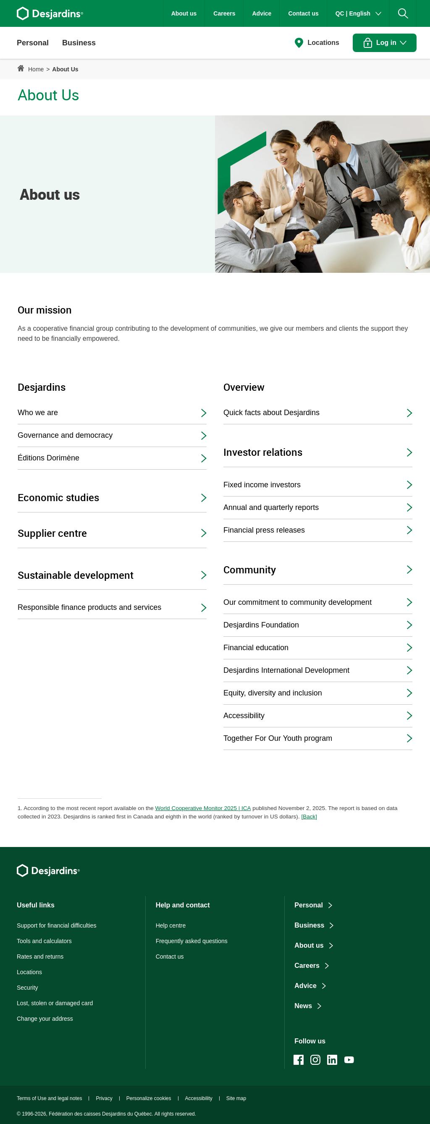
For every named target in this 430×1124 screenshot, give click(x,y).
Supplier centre (52, 533)
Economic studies (58, 497)
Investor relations (262, 452)
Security (27, 987)
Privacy (104, 1098)
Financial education (255, 647)
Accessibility (244, 715)
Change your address (45, 1018)
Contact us (303, 13)
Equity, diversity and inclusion (272, 693)
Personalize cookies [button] (148, 1098)
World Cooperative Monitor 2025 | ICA (203, 808)
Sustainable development (76, 575)
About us (184, 13)
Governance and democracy (65, 435)
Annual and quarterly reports (271, 507)
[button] (32, 43)
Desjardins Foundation (261, 625)
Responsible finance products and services (89, 607)
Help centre (171, 925)
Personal (308, 905)
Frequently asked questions (192, 941)
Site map (236, 1098)
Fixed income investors (262, 485)
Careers (224, 13)
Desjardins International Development (286, 670)
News (303, 1005)
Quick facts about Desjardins (271, 412)
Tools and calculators (44, 941)
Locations (323, 42)
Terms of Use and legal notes (49, 1098)
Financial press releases (264, 530)
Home (36, 69)
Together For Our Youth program (277, 738)
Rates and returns (40, 956)
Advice (261, 13)
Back (310, 816)
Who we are (38, 412)
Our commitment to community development (297, 602)
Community (249, 569)
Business (309, 925)
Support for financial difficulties (57, 925)
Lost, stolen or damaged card (55, 1003)
